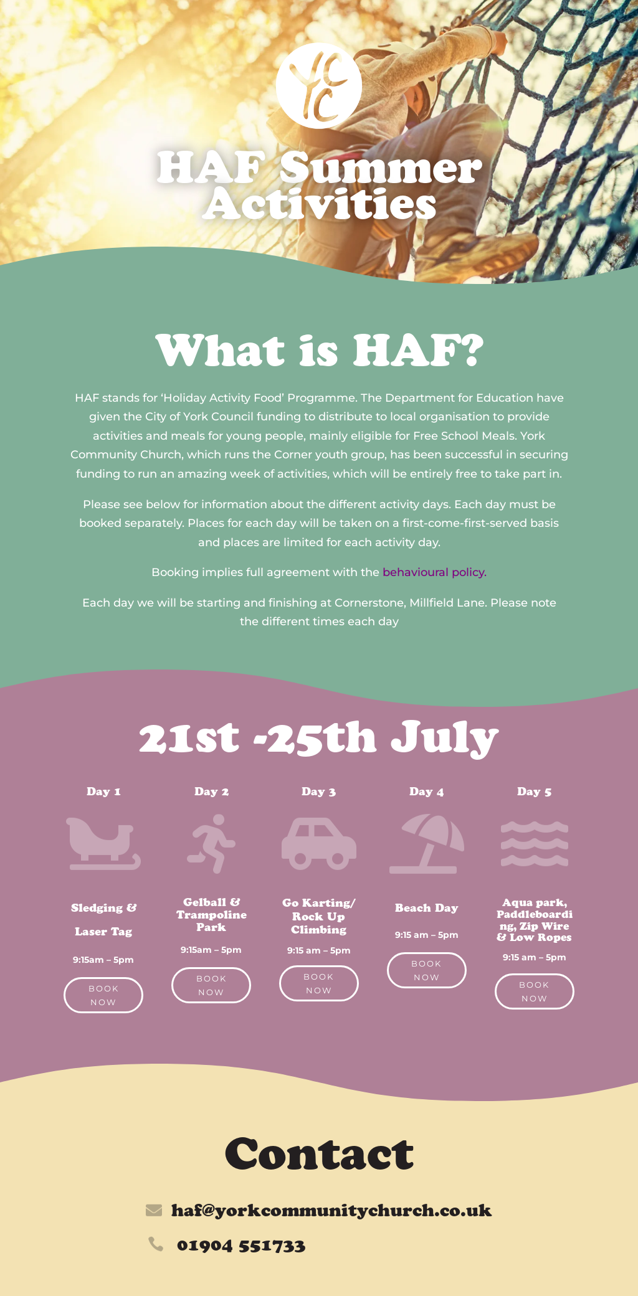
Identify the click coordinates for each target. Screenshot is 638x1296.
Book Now (103, 995)
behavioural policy (433, 572)
